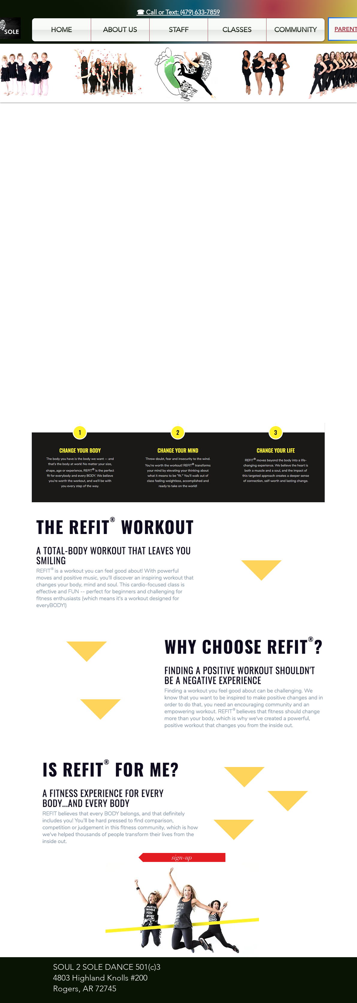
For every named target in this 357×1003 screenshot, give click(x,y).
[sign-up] (181, 857)
